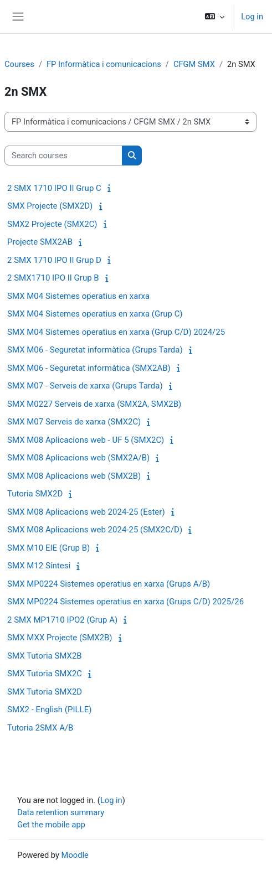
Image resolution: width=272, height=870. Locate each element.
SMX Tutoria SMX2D (44, 692)
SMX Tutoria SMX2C (44, 674)
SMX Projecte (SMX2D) (50, 206)
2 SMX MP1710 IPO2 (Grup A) (62, 620)
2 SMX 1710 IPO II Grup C (54, 188)
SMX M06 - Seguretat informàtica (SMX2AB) (89, 368)
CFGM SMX (194, 64)
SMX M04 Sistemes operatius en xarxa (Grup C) (94, 314)
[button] (215, 16)
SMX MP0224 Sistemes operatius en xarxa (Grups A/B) (108, 584)
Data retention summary (60, 812)
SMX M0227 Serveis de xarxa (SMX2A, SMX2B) (94, 404)
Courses (19, 64)
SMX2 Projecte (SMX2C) (52, 224)
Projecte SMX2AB (40, 242)
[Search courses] (63, 155)
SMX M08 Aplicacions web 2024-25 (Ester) (86, 512)
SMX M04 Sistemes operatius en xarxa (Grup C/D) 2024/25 (116, 332)
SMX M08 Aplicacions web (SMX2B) (74, 476)
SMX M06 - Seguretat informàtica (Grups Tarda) (95, 350)
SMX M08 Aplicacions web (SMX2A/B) (78, 458)
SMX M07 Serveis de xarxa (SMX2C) (74, 422)
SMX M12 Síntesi (38, 566)
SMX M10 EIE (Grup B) (48, 548)
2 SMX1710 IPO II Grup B (53, 278)
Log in (252, 17)
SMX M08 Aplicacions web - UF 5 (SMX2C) (85, 440)
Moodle (75, 855)
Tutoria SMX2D (35, 494)
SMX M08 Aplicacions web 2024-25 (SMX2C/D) (94, 530)
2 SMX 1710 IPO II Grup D (54, 260)
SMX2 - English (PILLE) (49, 709)
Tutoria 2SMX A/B (40, 728)
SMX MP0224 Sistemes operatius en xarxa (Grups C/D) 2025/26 (125, 602)
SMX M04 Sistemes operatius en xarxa (78, 296)
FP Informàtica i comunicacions (104, 64)
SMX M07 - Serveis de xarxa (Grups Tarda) (85, 386)
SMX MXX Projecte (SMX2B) (59, 638)
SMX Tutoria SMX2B (44, 656)
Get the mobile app (51, 825)
